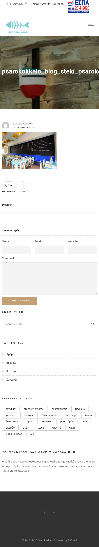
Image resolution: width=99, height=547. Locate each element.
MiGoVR (72, 540)
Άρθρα (10, 354)
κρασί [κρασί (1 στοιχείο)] (30, 421)
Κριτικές (11, 371)
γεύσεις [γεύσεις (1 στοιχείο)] (29, 415)
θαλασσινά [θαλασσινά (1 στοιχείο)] (12, 421)
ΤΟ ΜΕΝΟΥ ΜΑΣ (37, 4)
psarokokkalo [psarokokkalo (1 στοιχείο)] (59, 409)
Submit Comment (19, 301)
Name (5, 241)
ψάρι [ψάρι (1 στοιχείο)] (72, 427)
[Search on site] (49, 324)
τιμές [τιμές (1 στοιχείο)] (41, 427)
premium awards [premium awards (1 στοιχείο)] (34, 409)
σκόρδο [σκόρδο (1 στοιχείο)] (10, 427)
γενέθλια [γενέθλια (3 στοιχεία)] (11, 415)
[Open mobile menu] (91, 24)
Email (38, 241)
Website (73, 241)
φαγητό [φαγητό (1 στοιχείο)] (56, 427)
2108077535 (16, 4)
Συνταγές (11, 379)
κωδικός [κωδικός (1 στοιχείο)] (47, 421)
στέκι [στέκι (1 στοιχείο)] (26, 427)
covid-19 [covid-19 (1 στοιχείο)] (11, 409)
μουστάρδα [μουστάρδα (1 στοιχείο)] (67, 421)
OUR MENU (58, 4)
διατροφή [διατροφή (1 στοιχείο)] (71, 415)
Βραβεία (11, 362)
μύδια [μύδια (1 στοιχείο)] (85, 421)
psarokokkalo (24, 127)
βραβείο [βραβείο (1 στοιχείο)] (80, 409)
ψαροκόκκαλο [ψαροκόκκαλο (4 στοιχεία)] (14, 433)
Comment (8, 258)
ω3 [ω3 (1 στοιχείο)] (32, 433)
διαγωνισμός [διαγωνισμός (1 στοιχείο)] (49, 415)
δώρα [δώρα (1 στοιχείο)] (88, 415)
